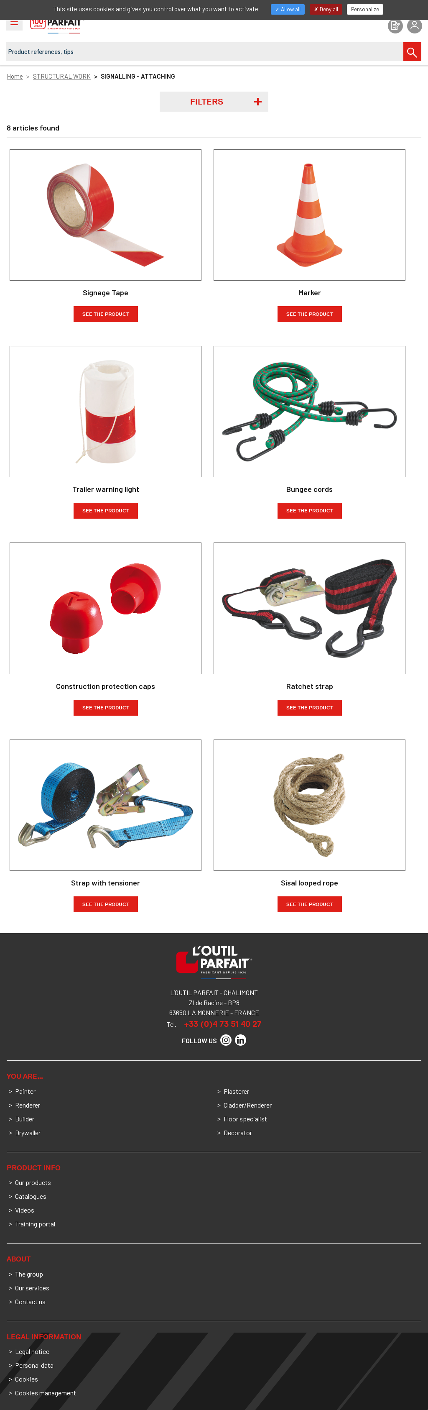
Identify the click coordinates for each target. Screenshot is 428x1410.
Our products (33, 1182)
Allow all (288, 9)
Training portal (35, 1224)
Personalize (365, 9)
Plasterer (236, 1091)
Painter (25, 1091)
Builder (24, 1119)
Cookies (26, 1379)
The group (29, 1274)
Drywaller (28, 1132)
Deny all (326, 9)
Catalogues (30, 1196)
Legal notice (32, 1351)
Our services (32, 1288)
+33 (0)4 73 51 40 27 (223, 1024)
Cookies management (45, 1393)
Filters (206, 102)
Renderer (27, 1105)
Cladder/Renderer (248, 1105)
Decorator (238, 1132)
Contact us (30, 1301)
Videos (24, 1210)
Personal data (34, 1365)
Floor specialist (245, 1119)
